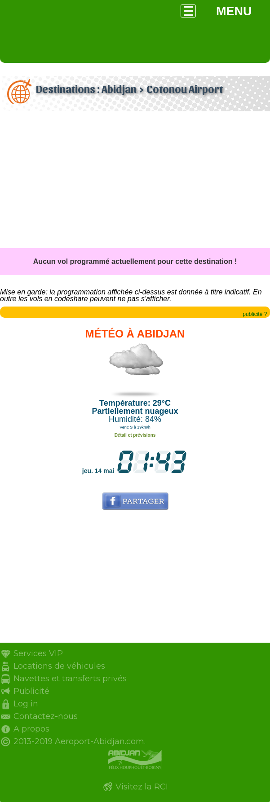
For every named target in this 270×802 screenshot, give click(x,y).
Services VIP (38, 653)
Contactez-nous (45, 716)
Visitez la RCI (141, 787)
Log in (25, 704)
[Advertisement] (135, 181)
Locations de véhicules (59, 666)
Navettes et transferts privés (70, 679)
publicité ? (255, 314)
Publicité (31, 691)
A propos (31, 729)
